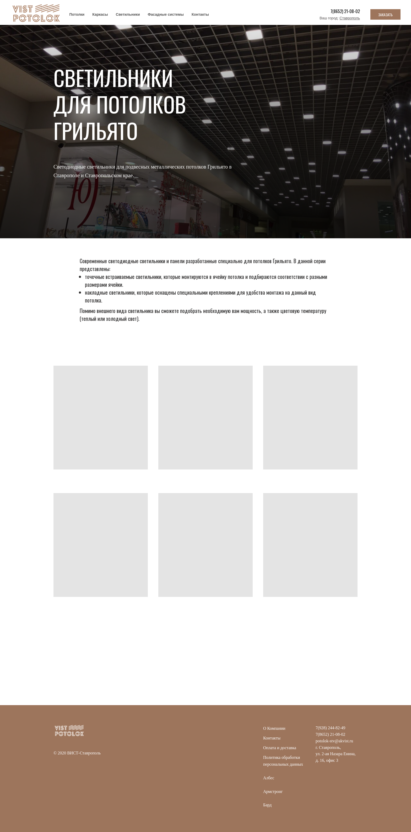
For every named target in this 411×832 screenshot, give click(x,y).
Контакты (200, 14)
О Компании (274, 728)
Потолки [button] (77, 14)
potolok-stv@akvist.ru (334, 741)
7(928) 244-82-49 (330, 728)
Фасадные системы (166, 14)
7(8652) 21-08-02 (345, 11)
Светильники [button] (128, 14)
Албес (268, 778)
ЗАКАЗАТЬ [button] (385, 14)
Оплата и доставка (279, 747)
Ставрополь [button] (349, 18)
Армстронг (273, 791)
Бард (267, 805)
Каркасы (100, 14)
